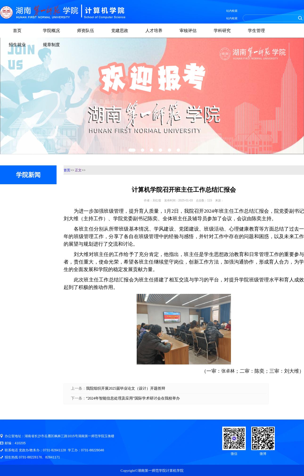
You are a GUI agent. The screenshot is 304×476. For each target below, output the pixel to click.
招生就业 (17, 44)
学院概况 (51, 30)
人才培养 (153, 30)
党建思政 (119, 30)
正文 (78, 170)
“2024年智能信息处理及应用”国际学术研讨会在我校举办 (133, 398)
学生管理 (256, 30)
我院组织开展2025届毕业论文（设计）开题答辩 (125, 388)
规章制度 (51, 44)
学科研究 (222, 30)
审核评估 (188, 30)
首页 (17, 30)
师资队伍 (85, 30)
